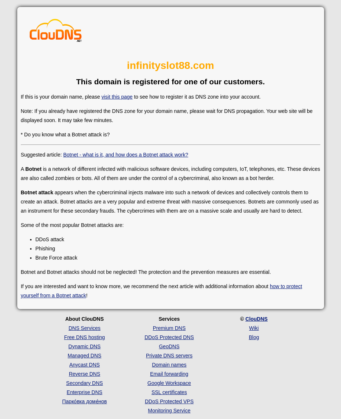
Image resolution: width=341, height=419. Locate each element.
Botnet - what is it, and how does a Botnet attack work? (125, 155)
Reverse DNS (84, 374)
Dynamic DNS (85, 346)
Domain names (169, 365)
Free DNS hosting (84, 337)
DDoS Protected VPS (169, 401)
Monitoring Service (169, 411)
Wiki (253, 328)
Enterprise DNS (84, 392)
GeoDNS (169, 346)
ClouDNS (256, 319)
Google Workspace (169, 383)
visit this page (117, 97)
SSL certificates (169, 392)
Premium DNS (169, 328)
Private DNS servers (169, 356)
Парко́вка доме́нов (84, 401)
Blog (254, 337)
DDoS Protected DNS (169, 337)
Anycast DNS (84, 365)
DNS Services (84, 328)
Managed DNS (85, 356)
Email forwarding (169, 374)
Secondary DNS (84, 383)
